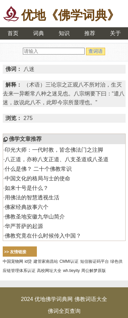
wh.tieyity (71, 270)
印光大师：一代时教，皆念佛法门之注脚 (54, 150)
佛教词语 (85, 299)
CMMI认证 (69, 261)
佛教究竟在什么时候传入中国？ (43, 236)
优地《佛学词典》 (70, 15)
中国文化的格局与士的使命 (37, 178)
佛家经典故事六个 (26, 207)
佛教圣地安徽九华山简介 (35, 216)
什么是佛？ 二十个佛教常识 (38, 169)
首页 (13, 33)
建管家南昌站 (45, 261)
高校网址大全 (49, 270)
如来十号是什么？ (26, 188)
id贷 (28, 261)
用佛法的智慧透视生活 (32, 197)
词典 (38, 33)
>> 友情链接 (15, 251)
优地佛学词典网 (53, 299)
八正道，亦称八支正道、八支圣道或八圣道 (57, 159)
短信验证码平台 (94, 261)
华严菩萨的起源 (24, 226)
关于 (115, 33)
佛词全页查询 (64, 311)
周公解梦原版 (93, 270)
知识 (64, 33)
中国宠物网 (13, 261)
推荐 (89, 33)
